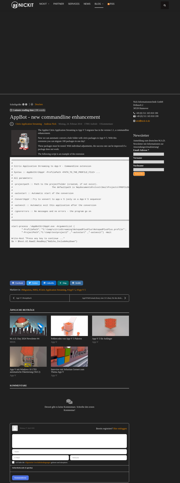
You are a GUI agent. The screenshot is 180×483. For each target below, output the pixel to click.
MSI (36, 290)
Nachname (138, 165)
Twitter (33, 283)
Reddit (76, 283)
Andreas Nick (50, 124)
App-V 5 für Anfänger (102, 338)
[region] (90, 51)
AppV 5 (72, 290)
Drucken (39, 104)
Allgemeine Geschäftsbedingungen (37, 462)
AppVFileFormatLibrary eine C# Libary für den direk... (104, 298)
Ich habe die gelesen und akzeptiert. (42, 462)
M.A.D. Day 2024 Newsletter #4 (24, 338)
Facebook (17, 283)
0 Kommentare (106, 124)
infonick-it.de (142, 121)
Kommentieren (20, 478)
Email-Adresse (141, 150)
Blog (99, 4)
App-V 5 (82, 290)
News (87, 4)
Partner (58, 4)
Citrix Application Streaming (29, 124)
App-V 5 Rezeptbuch (22, 298)
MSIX (12, 342)
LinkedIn (49, 283)
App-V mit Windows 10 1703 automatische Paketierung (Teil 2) (25, 370)
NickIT (44, 4)
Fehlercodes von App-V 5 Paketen (66, 338)
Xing (63, 283)
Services (74, 4)
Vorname (137, 158)
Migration (27, 290)
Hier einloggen (120, 428)
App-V (54, 342)
